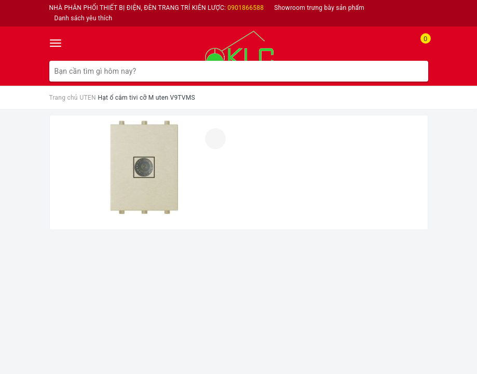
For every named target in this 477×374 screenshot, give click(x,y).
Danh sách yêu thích (83, 18)
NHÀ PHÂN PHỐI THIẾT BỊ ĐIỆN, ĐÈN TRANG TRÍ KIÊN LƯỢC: (156, 7)
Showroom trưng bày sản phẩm (319, 7)
